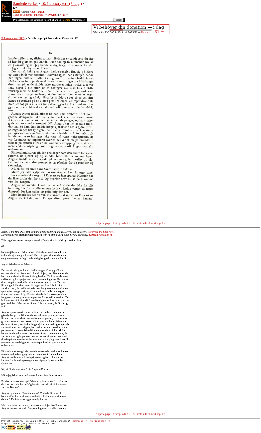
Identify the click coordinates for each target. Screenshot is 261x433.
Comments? (78, 20)
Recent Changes (52, 20)
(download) (77, 421)
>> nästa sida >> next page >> (149, 223)
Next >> (63, 14)
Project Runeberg (22, 20)
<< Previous (51, 14)
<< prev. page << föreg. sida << (113, 223)
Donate (66, 20)
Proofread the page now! (101, 231)
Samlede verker (25, 3)
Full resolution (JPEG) (13, 38)
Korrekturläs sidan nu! (101, 234)
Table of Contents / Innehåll (28, 14)
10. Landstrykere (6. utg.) (61, 3)
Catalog (38, 20)
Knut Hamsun (37, 11)
